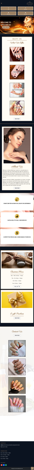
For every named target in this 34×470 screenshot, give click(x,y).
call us (17, 286)
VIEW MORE (17, 118)
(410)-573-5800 (4, 446)
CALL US (6, 27)
